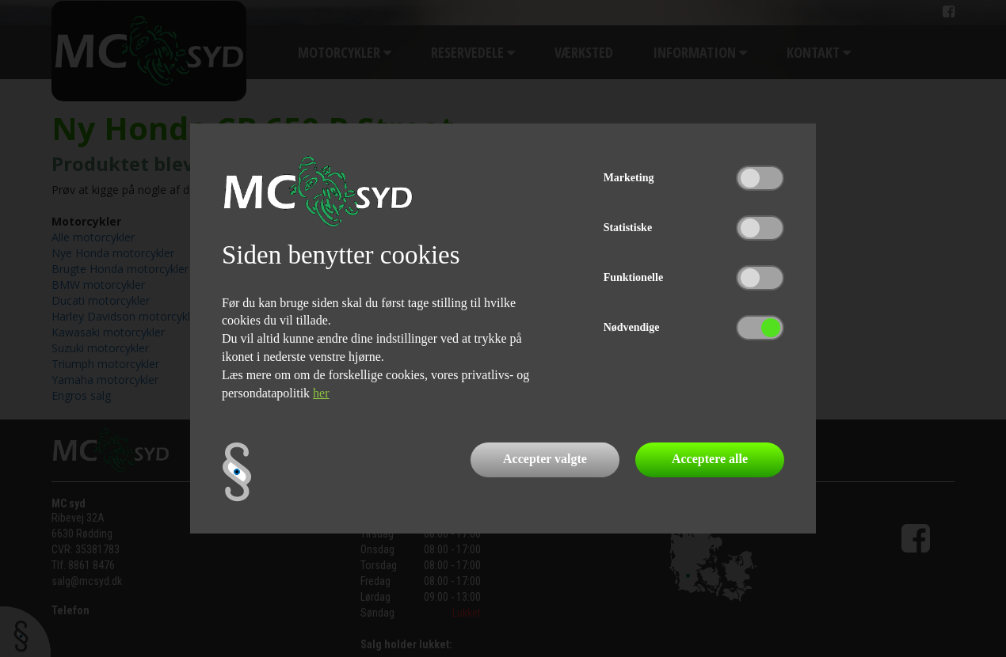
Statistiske (628, 228)
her (321, 393)
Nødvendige (632, 327)
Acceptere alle (710, 458)
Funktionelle (633, 277)
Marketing (629, 178)
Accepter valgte (545, 458)
